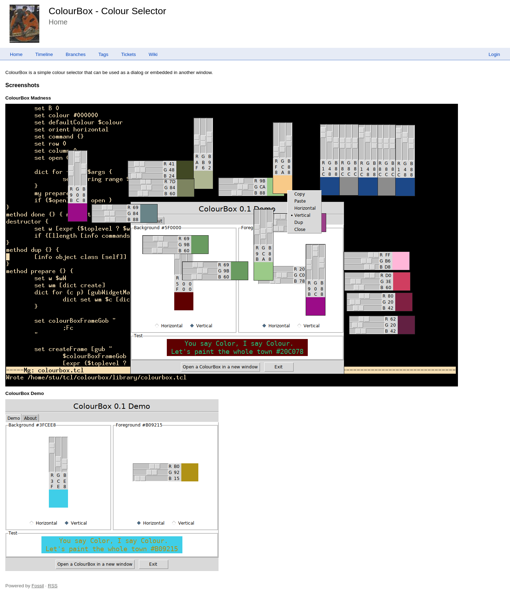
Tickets (128, 54)
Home (16, 54)
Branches (75, 54)
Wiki (153, 54)
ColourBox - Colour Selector (107, 11)
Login (494, 54)
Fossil (38, 585)
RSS (52, 585)
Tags (103, 54)
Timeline (44, 54)
